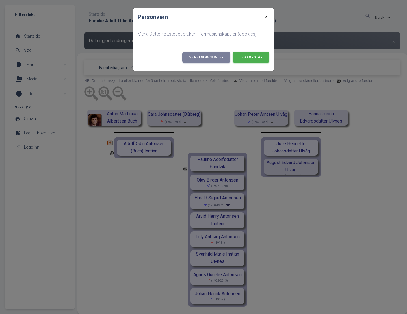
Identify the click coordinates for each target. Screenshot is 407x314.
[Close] (266, 17)
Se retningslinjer (206, 57)
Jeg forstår (251, 57)
